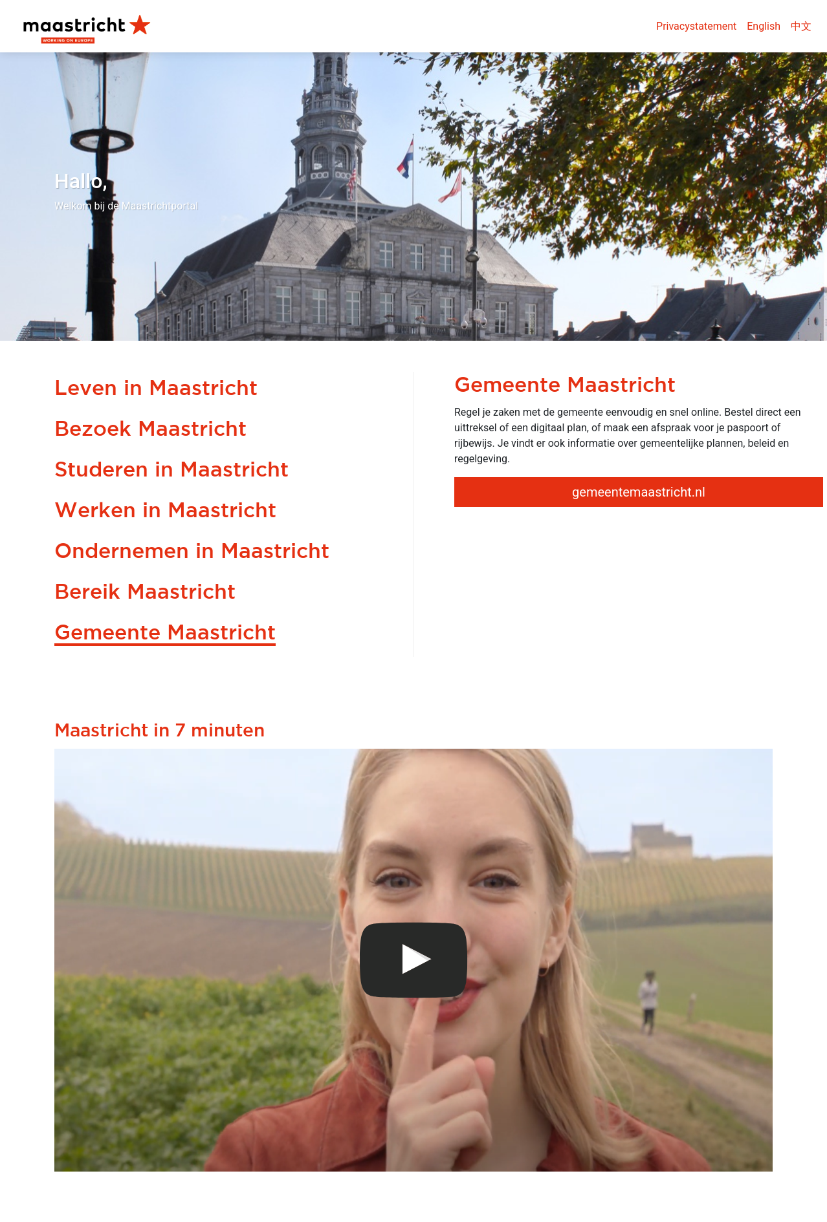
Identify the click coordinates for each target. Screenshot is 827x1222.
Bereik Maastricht (145, 591)
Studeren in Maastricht (171, 468)
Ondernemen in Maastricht (191, 550)
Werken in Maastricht (165, 509)
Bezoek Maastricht (150, 428)
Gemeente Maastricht (165, 631)
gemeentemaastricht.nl (638, 492)
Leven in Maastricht (156, 387)
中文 (801, 26)
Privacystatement (696, 26)
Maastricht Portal (90, 26)
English (763, 26)
